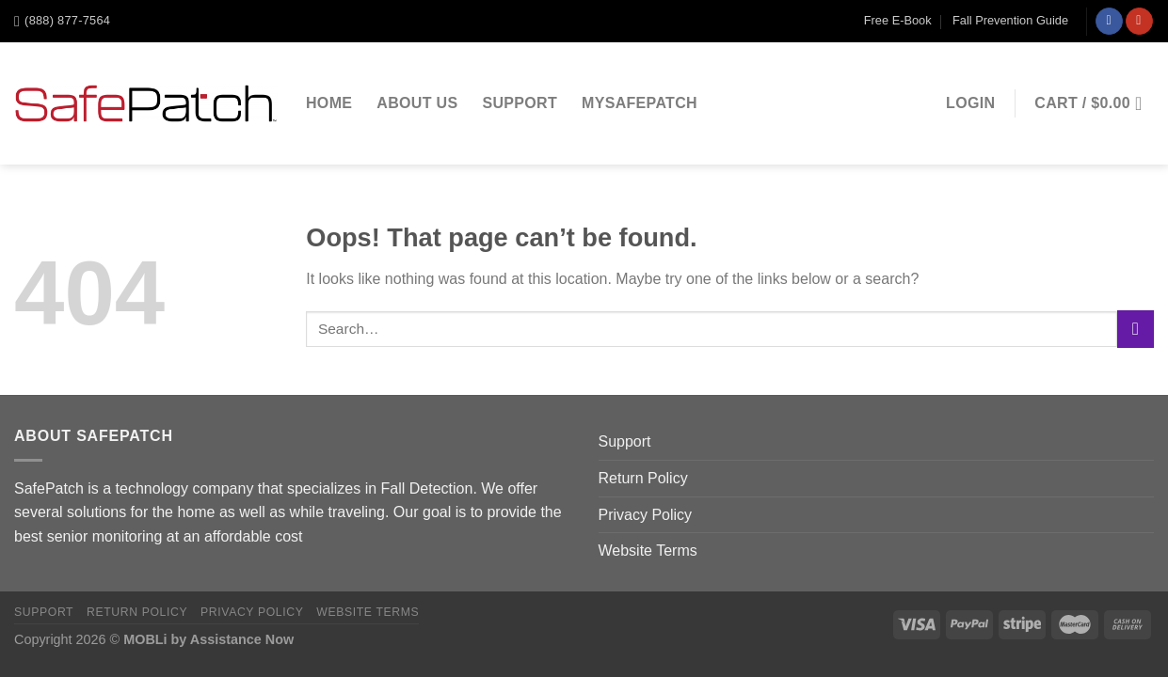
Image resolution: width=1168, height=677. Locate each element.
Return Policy (643, 478)
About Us (416, 103)
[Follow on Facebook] (1109, 22)
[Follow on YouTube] (1139, 22)
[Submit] (1135, 328)
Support (519, 103)
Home (329, 103)
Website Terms (648, 551)
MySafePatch (639, 103)
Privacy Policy (646, 515)
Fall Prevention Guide (1010, 20)
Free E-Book (898, 20)
